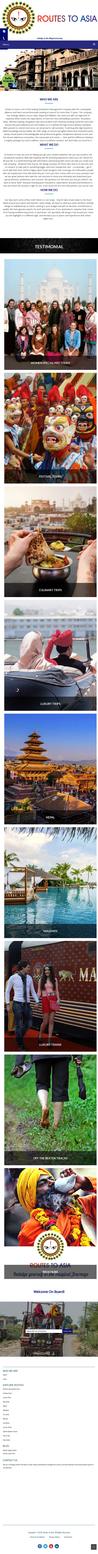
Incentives (6, 1423)
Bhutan (5, 1418)
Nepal (5, 1406)
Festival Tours (7, 1393)
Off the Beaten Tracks (10, 1431)
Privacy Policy (54, 1536)
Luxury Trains (7, 1427)
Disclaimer (68, 1536)
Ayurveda (6, 1401)
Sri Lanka (6, 1414)
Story (4, 1379)
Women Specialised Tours (11, 1389)
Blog (6, 1446)
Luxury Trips (7, 1397)
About (5, 1374)
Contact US (10, 1460)
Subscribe (67, 1331)
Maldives (6, 1410)
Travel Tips (6, 1435)
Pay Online (6, 1440)
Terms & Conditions (37, 1536)
